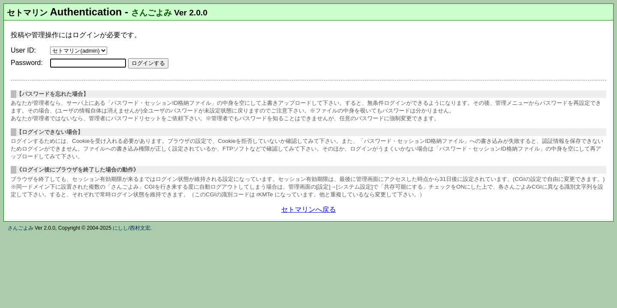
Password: (27, 62)
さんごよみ (151, 13)
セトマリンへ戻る (308, 209)
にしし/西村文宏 (131, 228)
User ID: (23, 50)
